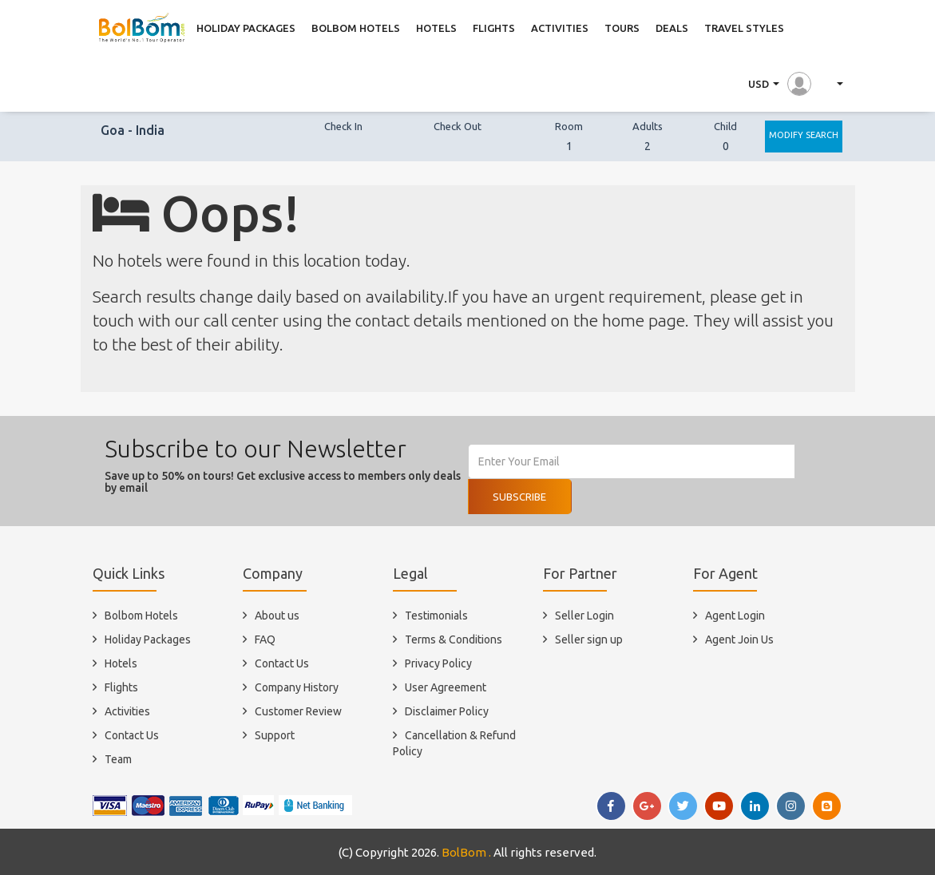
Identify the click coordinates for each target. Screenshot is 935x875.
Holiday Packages (148, 639)
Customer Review (298, 711)
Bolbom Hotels (141, 615)
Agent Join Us (739, 639)
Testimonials (436, 615)
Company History (297, 687)
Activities (127, 711)
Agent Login (735, 615)
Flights (121, 687)
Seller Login (584, 615)
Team (118, 759)
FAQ (265, 639)
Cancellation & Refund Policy (454, 743)
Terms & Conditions (453, 639)
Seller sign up (589, 639)
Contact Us (132, 735)
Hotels (121, 663)
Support (275, 735)
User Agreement (445, 687)
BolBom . (466, 852)
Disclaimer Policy (447, 711)
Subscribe (519, 496)
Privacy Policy (438, 663)
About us (277, 615)
